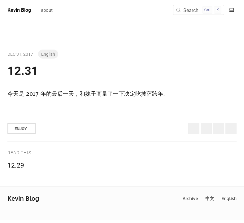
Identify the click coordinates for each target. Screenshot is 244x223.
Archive (190, 198)
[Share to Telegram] (231, 128)
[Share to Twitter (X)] (193, 128)
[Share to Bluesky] (206, 128)
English (48, 54)
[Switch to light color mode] (232, 10)
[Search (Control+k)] (198, 10)
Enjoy (21, 128)
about (47, 10)
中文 (209, 198)
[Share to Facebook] (218, 128)
